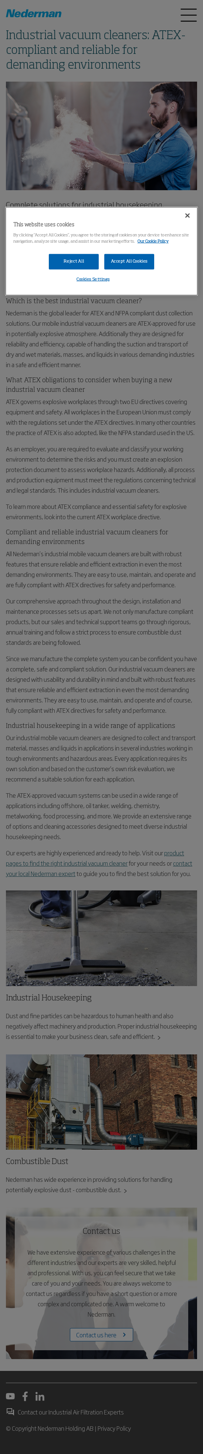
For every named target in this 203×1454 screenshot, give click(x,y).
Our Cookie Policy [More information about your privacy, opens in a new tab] (153, 241)
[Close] (187, 215)
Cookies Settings (93, 279)
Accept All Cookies (129, 261)
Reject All (74, 261)
